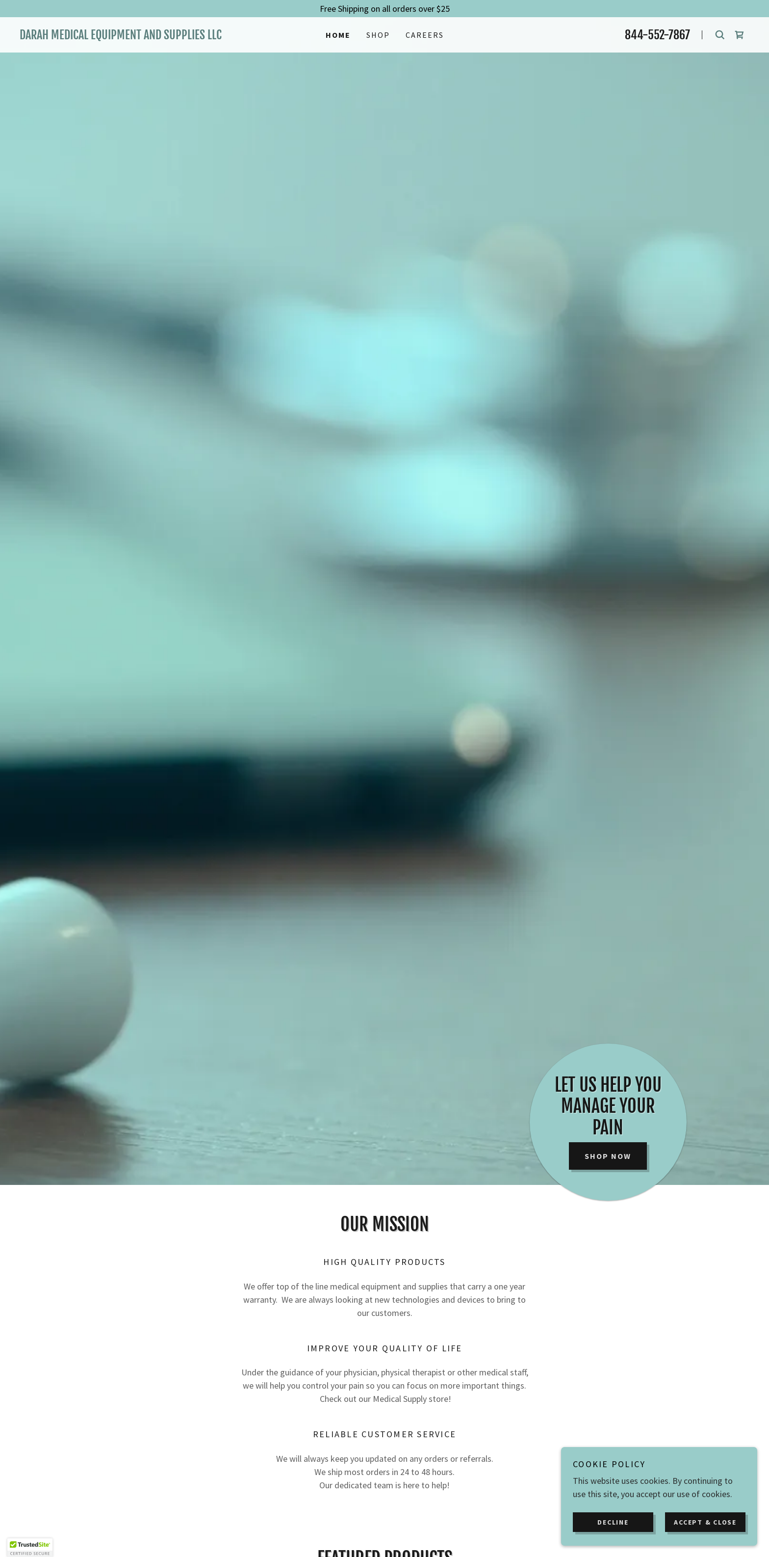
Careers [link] (425, 35)
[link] (129, 36)
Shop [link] (378, 35)
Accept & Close (705, 1521)
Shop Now (608, 1156)
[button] (29, 1547)
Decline (612, 1521)
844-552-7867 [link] (657, 34)
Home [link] (338, 35)
